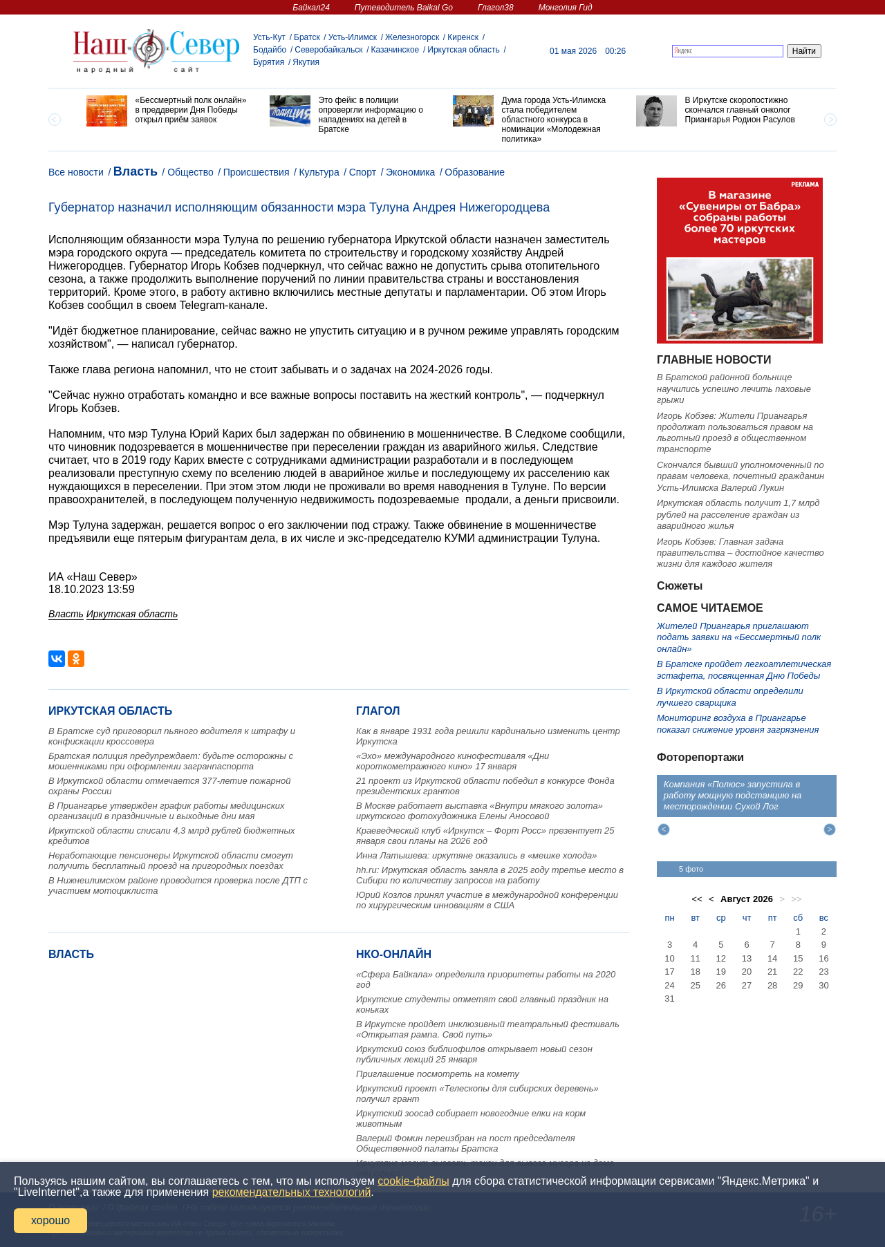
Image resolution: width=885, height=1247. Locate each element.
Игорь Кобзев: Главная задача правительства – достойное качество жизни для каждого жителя (740, 553)
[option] (167, 110)
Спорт (362, 172)
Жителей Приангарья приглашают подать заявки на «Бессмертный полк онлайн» (739, 637)
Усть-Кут (269, 37)
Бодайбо (269, 50)
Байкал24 (310, 7)
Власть (135, 171)
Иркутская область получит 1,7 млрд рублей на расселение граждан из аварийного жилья (738, 514)
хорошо (50, 1220)
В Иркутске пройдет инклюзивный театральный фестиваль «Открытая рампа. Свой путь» (488, 1029)
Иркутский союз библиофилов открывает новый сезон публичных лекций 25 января (474, 1054)
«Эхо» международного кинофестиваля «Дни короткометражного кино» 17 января (452, 761)
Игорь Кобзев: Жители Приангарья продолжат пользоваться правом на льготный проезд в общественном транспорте (735, 433)
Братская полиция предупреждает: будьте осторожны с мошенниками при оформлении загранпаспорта (170, 761)
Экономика (410, 172)
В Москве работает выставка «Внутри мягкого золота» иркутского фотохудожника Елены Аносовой (479, 810)
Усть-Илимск (352, 37)
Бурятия (268, 62)
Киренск (462, 37)
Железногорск (412, 37)
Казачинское (395, 50)
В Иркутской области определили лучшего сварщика (730, 696)
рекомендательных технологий (291, 1192)
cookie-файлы (413, 1181)
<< (696, 899)
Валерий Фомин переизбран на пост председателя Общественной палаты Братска (465, 1143)
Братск (307, 37)
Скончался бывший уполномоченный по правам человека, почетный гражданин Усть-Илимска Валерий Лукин (740, 476)
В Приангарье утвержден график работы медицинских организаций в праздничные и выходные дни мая (166, 810)
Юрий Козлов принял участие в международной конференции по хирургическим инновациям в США (487, 900)
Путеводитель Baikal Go (404, 7)
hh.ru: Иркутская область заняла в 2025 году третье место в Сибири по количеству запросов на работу (490, 875)
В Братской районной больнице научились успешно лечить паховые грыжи (734, 388)
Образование (475, 172)
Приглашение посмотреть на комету (437, 1074)
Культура (319, 172)
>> (796, 899)
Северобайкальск (328, 50)
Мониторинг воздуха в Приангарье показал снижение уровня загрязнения (738, 723)
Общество (190, 172)
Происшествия (256, 172)
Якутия (305, 62)
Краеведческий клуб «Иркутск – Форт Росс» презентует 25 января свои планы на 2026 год (485, 835)
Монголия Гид (566, 7)
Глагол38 (496, 7)
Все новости (76, 172)
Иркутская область (463, 50)
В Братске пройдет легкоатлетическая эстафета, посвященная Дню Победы (744, 669)
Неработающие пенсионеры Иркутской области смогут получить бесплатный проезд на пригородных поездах (170, 860)
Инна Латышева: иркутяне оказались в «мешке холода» (476, 855)
